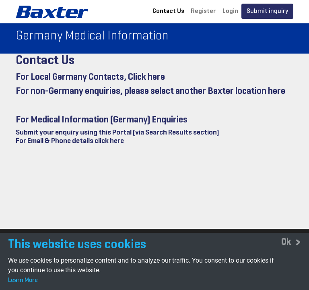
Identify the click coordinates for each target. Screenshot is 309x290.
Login (230, 11)
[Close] (291, 242)
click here (109, 141)
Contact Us (168, 11)
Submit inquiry (267, 11)
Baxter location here (246, 91)
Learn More (23, 280)
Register (203, 11)
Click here (146, 77)
